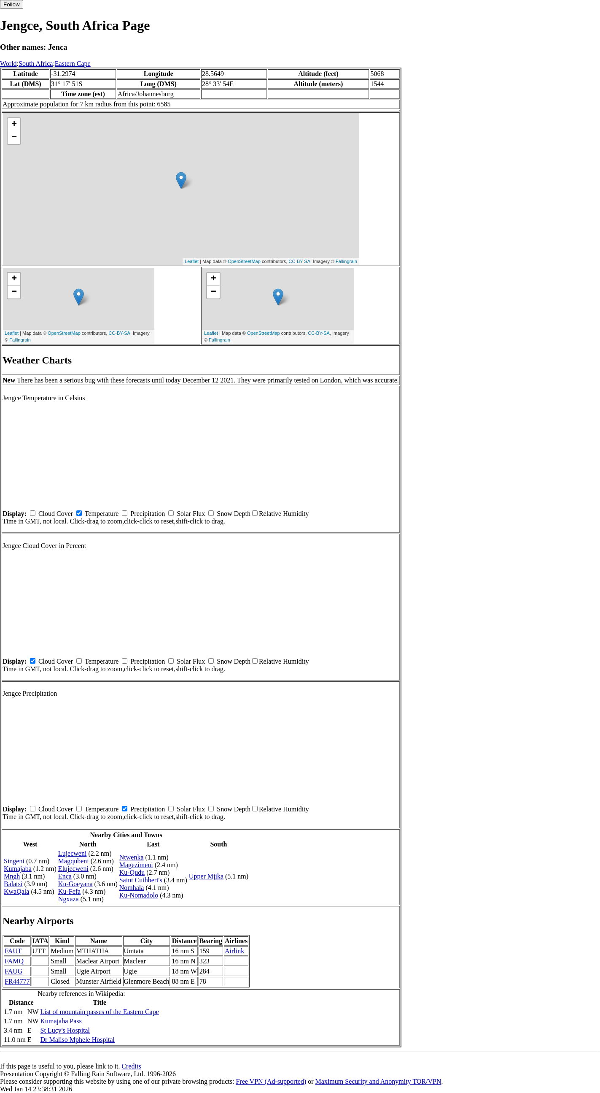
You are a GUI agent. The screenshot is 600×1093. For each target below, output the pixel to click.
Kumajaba (18, 868)
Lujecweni (72, 853)
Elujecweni (73, 868)
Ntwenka (131, 857)
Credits (131, 1066)
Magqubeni (73, 861)
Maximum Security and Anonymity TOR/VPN (378, 1081)
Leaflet (192, 261)
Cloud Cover (55, 513)
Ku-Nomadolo (138, 895)
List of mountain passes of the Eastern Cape (99, 1011)
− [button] (14, 137)
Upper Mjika (206, 876)
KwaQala (16, 891)
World (8, 63)
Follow (11, 4)
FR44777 (17, 981)
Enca (65, 876)
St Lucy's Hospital (65, 1030)
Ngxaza (68, 899)
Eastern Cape (73, 63)
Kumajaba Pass (61, 1021)
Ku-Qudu (132, 872)
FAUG (13, 971)
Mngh (12, 876)
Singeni (14, 861)
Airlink (234, 951)
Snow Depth (233, 513)
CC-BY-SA (299, 261)
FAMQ (14, 961)
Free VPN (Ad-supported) (271, 1081)
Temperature (102, 513)
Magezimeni (136, 864)
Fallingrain (346, 261)
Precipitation (147, 513)
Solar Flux (191, 513)
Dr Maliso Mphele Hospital (77, 1039)
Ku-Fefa (69, 891)
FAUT (13, 951)
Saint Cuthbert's (140, 880)
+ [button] (14, 124)
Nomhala (131, 887)
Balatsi (13, 883)
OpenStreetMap (244, 261)
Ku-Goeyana (75, 883)
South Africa (36, 63)
